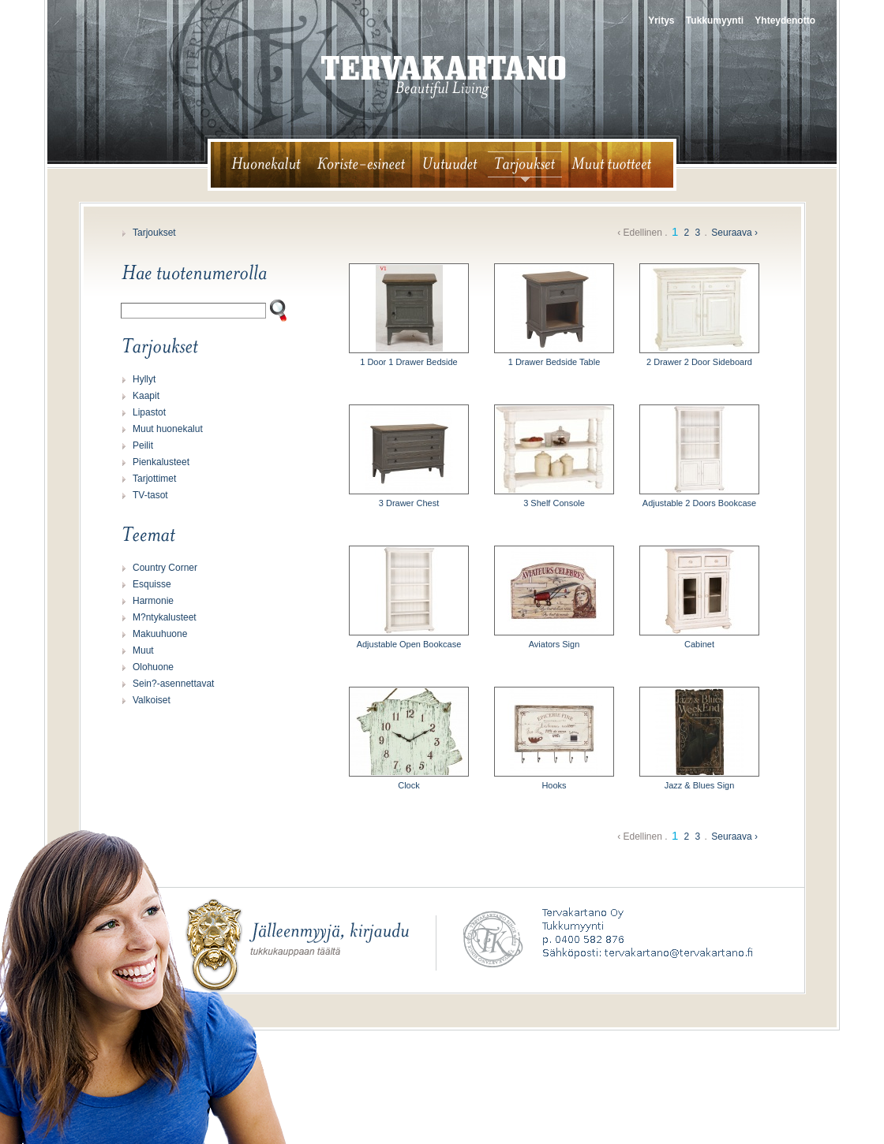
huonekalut (259, 165)
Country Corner (165, 567)
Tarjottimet (154, 478)
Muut (143, 650)
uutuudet (450, 165)
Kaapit (146, 395)
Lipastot (149, 412)
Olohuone (153, 667)
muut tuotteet (618, 165)
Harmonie (153, 600)
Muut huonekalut (168, 428)
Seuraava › (734, 232)
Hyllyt (144, 379)
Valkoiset (151, 700)
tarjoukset (525, 165)
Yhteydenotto (785, 20)
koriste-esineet (361, 165)
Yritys (661, 20)
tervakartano (443, 77)
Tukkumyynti (715, 20)
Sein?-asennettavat (173, 683)
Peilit (143, 445)
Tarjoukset (154, 232)
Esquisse (152, 584)
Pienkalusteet (161, 462)
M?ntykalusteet (165, 617)
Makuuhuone (160, 633)
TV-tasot (150, 495)
